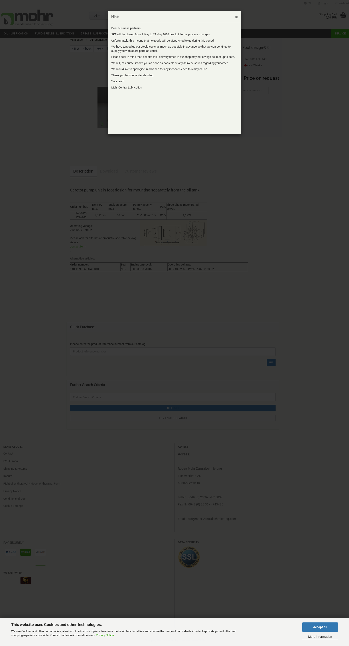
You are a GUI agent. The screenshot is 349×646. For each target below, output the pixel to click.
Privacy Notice (105, 635)
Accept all (320, 627)
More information (320, 636)
